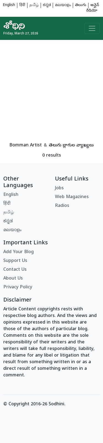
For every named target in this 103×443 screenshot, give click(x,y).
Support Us (15, 261)
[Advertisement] (51, 91)
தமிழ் (34, 5)
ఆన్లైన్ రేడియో (92, 8)
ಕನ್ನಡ (47, 5)
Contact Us (15, 270)
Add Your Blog (18, 252)
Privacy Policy (17, 288)
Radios (62, 206)
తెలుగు (80, 5)
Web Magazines (72, 197)
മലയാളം (63, 5)
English (9, 5)
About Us (13, 279)
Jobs (59, 188)
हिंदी (22, 5)
